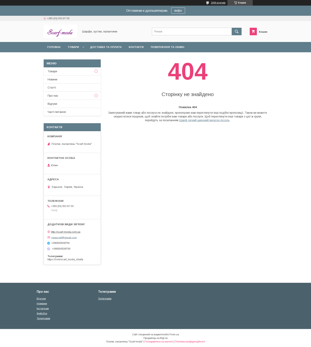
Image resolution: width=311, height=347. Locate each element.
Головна (53, 47)
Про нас (53, 95)
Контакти (136, 47)
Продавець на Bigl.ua (155, 338)
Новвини (42, 303)
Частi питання (57, 111)
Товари (73, 47)
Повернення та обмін (167, 47)
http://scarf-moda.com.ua (65, 231)
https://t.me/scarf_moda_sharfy (65, 259)
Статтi (52, 87)
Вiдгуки (52, 103)
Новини (52, 79)
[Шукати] (237, 31)
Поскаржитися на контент (159, 341)
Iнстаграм (43, 308)
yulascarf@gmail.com (64, 237)
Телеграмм (43, 318)
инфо (178, 10)
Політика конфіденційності (190, 341)
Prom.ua (174, 334)
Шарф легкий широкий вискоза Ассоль (204, 120)
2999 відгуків (218, 2)
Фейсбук (42, 313)
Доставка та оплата (106, 47)
